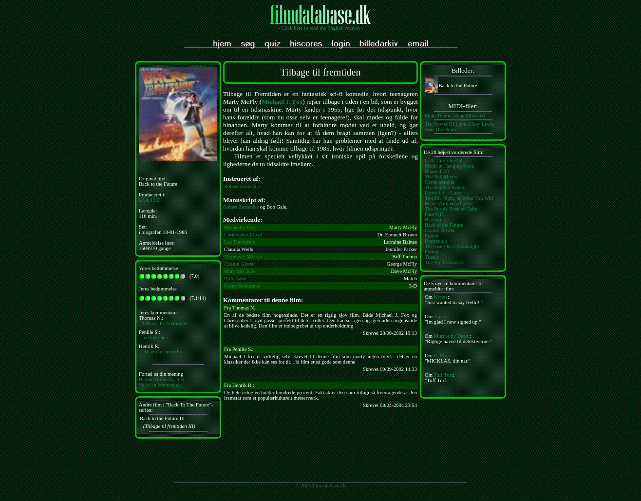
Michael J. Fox (282, 101)
